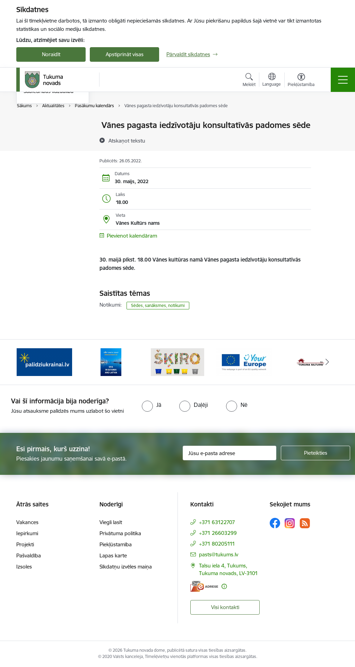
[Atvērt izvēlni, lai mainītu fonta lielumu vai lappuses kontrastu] (301, 80)
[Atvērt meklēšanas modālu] (249, 80)
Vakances (27, 522)
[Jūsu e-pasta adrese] (229, 453)
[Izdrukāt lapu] (329, 122)
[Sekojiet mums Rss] (305, 523)
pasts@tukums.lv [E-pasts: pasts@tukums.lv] (218, 554)
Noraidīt (51, 54)
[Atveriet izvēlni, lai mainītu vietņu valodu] (271, 80)
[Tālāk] (327, 362)
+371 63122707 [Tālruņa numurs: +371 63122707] (217, 522)
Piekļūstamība (115, 544)
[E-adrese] (204, 586)
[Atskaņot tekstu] (127, 140)
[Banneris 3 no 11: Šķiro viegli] (177, 361)
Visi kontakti (225, 607)
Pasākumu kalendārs (48, 125)
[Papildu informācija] (224, 586)
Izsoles (24, 566)
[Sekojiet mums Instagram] (290, 523)
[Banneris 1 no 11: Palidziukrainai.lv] (44, 361)
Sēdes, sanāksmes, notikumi (158, 305)
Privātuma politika (120, 533)
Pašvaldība (28, 555)
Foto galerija (38, 162)
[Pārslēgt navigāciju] (343, 80)
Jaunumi (33, 137)
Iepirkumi (27, 533)
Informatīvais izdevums (50, 149)
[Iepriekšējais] (27, 362)
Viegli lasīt (110, 522)
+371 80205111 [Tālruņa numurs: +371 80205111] (217, 543)
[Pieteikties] (315, 453)
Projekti (25, 544)
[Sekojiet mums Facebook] (275, 523)
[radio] (151, 405)
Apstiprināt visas (125, 54)
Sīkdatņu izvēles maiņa (125, 566)
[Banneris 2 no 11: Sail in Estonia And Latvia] (111, 361)
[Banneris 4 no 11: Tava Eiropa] (244, 361)
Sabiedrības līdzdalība (48, 173)
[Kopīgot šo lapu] (329, 139)
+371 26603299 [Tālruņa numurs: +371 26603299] (218, 533)
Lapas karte (113, 555)
